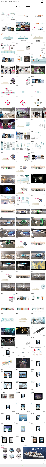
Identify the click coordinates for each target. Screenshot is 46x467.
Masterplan (10, 1)
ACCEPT (22, 465)
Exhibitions (6, 1)
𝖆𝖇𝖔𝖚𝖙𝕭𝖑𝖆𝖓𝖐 (2, 1)
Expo (18, 1)
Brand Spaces (15, 1)
